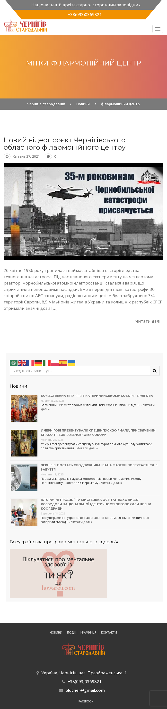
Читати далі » (87, 448)
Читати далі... (149, 321)
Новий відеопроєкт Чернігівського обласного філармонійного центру (65, 144)
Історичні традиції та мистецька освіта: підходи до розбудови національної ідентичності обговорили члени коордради (96, 504)
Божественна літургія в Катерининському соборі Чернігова (97, 396)
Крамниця (88, 632)
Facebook (86, 701)
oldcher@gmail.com (85, 690)
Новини (56, 632)
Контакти (109, 632)
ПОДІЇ (71, 632)
